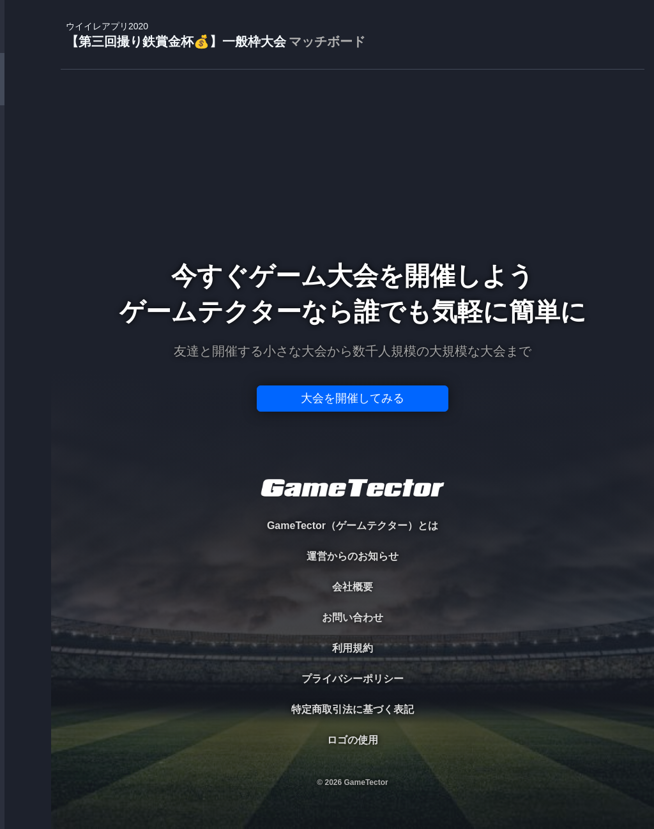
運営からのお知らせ (353, 556)
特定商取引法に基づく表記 (352, 709)
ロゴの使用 (352, 740)
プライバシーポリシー (352, 678)
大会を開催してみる (352, 398)
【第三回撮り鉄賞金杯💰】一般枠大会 (215, 35)
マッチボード (327, 41)
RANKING (25, 247)
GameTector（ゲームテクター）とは (352, 525)
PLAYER (26, 143)
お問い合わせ (352, 617)
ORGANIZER (25, 195)
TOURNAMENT (25, 90)
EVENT (25, 299)
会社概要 (352, 586)
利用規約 (352, 648)
